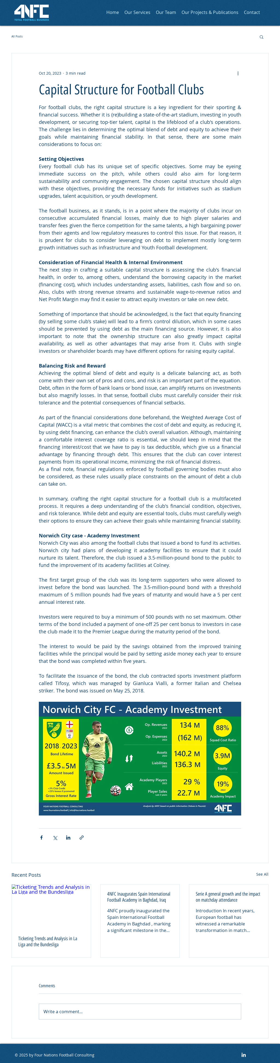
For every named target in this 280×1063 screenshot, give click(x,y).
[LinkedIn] (244, 1055)
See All (262, 874)
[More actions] (238, 73)
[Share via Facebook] (41, 837)
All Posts (17, 36)
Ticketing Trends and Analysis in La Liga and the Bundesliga (47, 942)
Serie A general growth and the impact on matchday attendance (228, 897)
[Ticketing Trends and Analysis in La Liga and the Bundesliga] (51, 906)
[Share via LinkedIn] (68, 837)
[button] (261, 36)
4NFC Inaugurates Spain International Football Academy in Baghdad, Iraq (138, 897)
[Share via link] (81, 837)
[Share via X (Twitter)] (54, 837)
